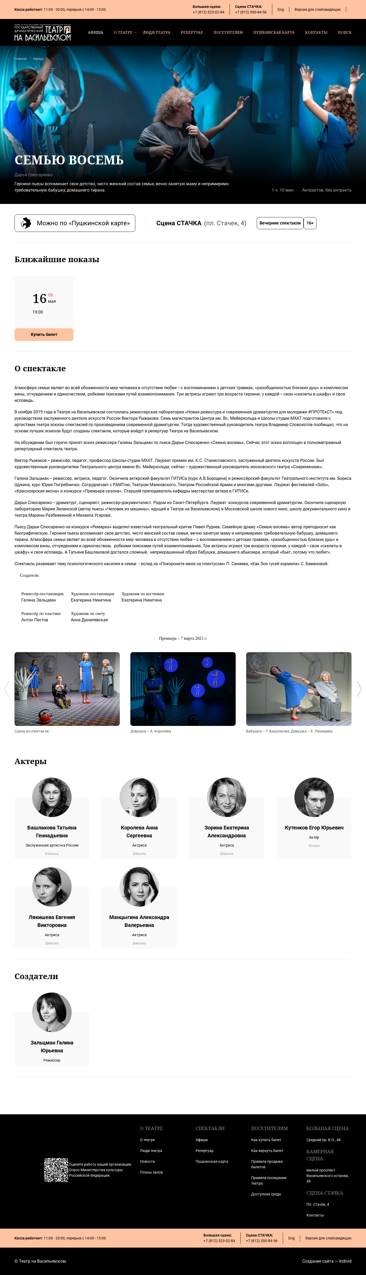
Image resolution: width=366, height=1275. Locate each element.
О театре (147, 1140)
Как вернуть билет (267, 1151)
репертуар (192, 32)
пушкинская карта (274, 32)
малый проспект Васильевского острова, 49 (327, 1175)
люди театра (156, 32)
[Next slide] (359, 689)
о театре (123, 32)
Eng (281, 9)
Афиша (38, 59)
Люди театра (151, 1151)
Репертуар (205, 1151)
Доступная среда (266, 1194)
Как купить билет (266, 1140)
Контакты (315, 1215)
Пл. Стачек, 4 (317, 1204)
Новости (147, 1161)
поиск (345, 32)
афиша (95, 32)
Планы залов (151, 1172)
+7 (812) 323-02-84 (208, 12)
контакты (316, 32)
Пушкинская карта (212, 1161)
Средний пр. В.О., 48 (323, 1140)
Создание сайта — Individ (327, 1261)
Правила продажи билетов (267, 1164)
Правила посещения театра (268, 1180)
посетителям (228, 32)
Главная (20, 59)
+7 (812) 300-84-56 (251, 12)
